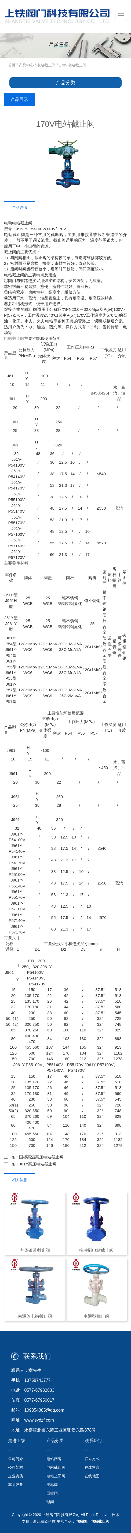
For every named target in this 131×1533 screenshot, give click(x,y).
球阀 (50, 1502)
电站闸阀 (53, 1459)
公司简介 (15, 1459)
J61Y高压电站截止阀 (37, 1164)
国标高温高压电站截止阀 (41, 1157)
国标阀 (52, 1493)
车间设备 (15, 1484)
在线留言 (92, 1467)
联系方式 (92, 1459)
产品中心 (26, 65)
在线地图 (92, 1476)
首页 (12, 65)
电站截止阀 (46, 65)
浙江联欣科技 (44, 1521)
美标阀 (52, 1484)
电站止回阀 (55, 1476)
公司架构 (15, 1467)
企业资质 (15, 1476)
